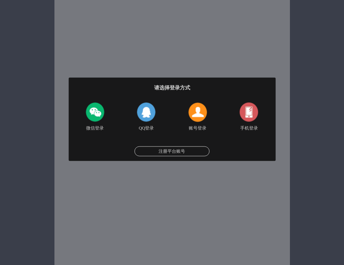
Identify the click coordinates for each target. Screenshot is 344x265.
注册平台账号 (172, 151)
